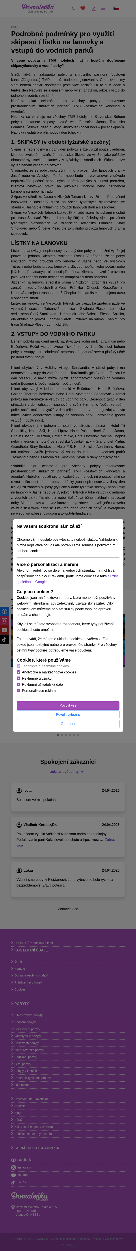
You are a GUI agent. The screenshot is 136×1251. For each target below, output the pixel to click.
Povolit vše (68, 705)
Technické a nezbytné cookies (45, 666)
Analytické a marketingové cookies (49, 672)
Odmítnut (68, 724)
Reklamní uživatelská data (42, 684)
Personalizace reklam (39, 691)
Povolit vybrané (68, 714)
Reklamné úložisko (37, 678)
